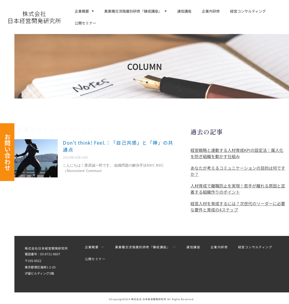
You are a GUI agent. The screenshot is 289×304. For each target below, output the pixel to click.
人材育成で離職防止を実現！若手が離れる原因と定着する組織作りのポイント (237, 189)
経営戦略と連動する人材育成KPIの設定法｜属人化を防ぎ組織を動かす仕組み (236, 153)
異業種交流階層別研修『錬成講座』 (135, 11)
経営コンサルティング (248, 11)
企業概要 (84, 11)
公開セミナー (85, 23)
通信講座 (184, 11)
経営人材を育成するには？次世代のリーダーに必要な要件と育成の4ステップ (237, 206)
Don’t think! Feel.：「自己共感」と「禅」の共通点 (116, 145)
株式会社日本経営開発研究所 (45, 248)
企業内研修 (211, 11)
